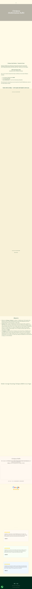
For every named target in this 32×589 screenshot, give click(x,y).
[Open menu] (16, 2)
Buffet (9, 329)
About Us (16, 318)
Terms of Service (18, 585)
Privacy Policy (13, 585)
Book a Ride (16, 252)
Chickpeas (7, 320)
